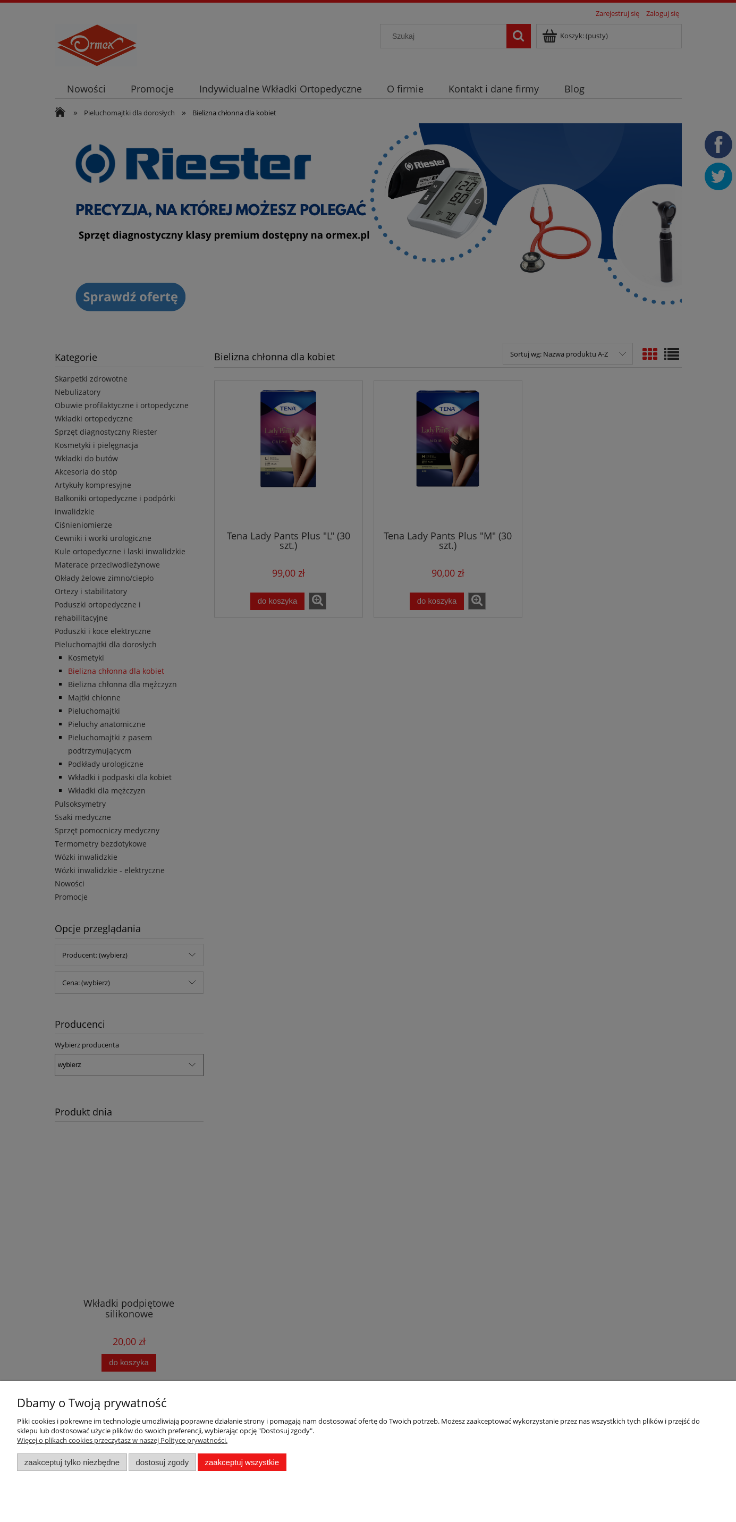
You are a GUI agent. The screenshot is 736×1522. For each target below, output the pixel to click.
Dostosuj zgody (162, 1462)
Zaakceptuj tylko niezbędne (72, 1462)
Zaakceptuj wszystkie (242, 1462)
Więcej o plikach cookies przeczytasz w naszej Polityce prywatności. (122, 1440)
